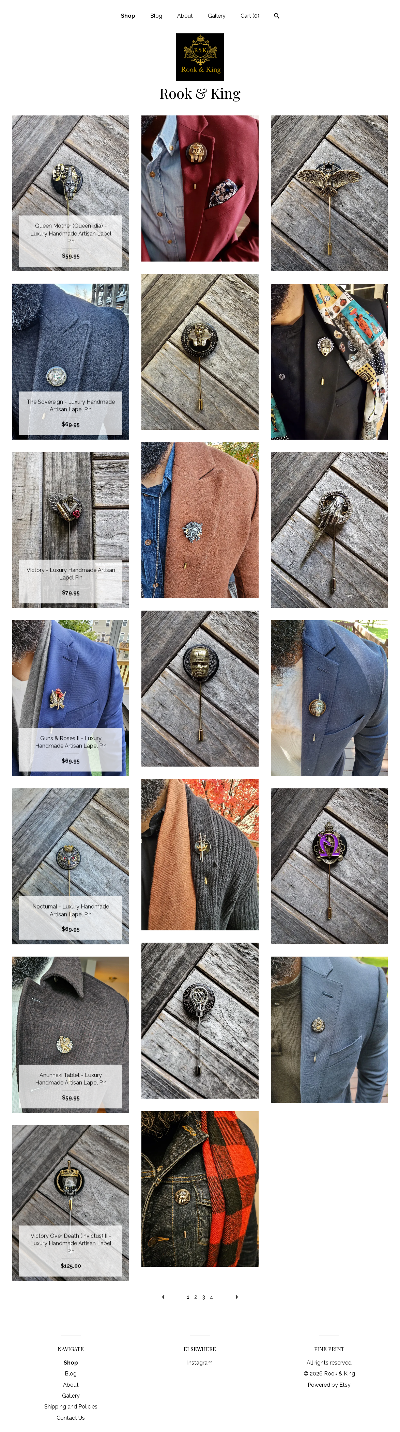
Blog (156, 16)
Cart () (250, 16)
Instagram (200, 1362)
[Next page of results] (237, 1297)
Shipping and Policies (70, 1406)
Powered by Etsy (329, 1385)
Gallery (217, 16)
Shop (128, 16)
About (185, 16)
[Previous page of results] (163, 1297)
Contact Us (71, 1418)
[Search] (276, 16)
